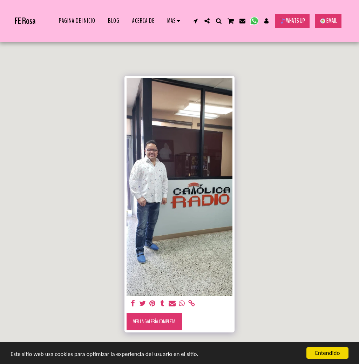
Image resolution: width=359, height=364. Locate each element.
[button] (195, 21)
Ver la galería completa (154, 321)
